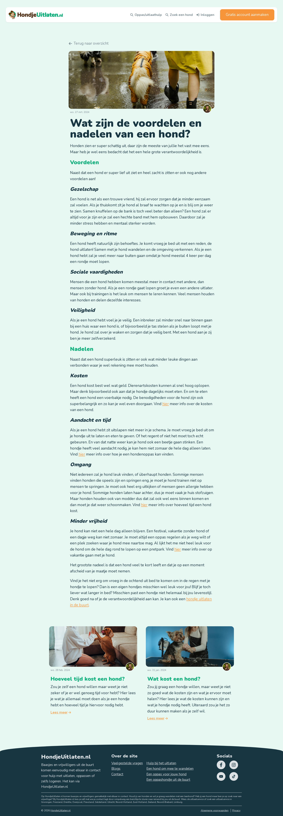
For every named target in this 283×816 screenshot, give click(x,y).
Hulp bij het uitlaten (161, 763)
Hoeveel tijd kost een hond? (88, 679)
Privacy (236, 810)
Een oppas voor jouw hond (166, 774)
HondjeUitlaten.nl (61, 810)
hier (165, 403)
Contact (117, 774)
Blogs (115, 768)
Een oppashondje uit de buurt (168, 779)
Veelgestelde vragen (127, 763)
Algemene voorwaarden (214, 810)
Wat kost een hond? (173, 679)
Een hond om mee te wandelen (169, 768)
